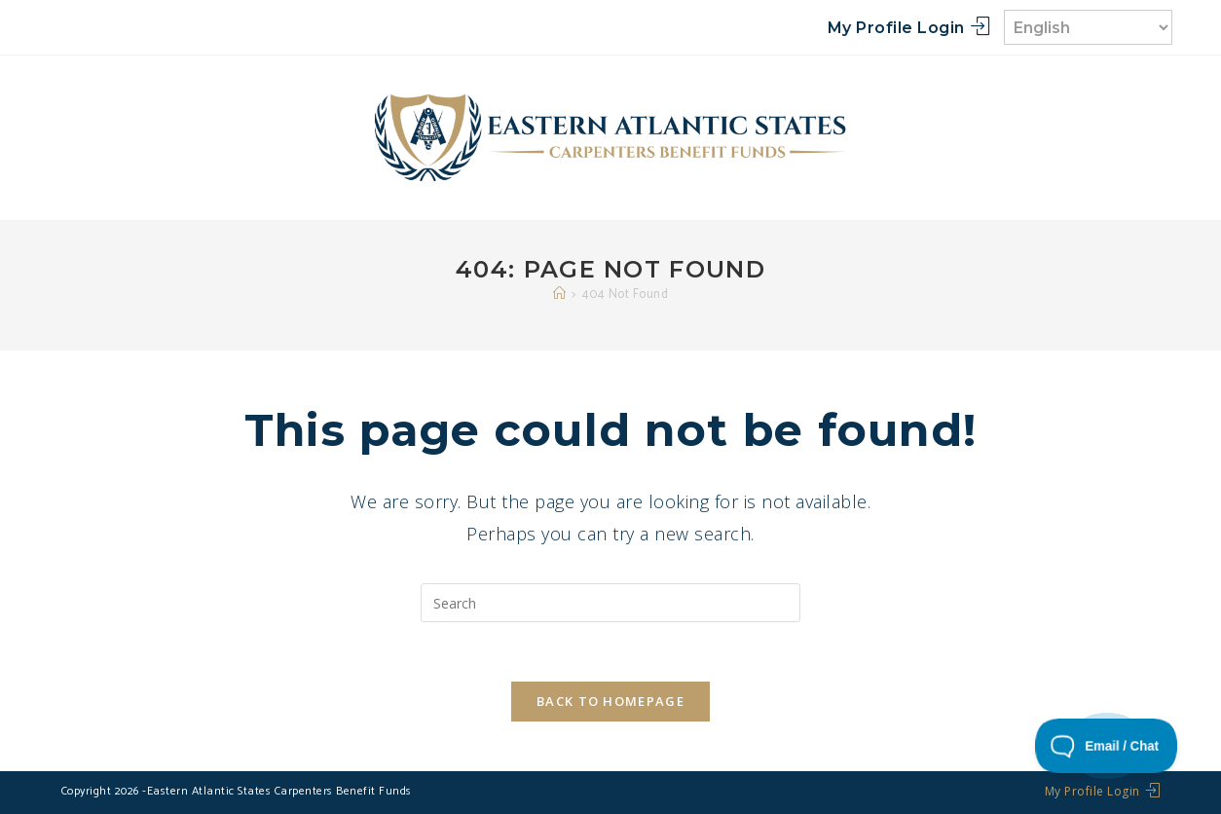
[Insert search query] (610, 602)
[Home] (560, 294)
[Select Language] (1088, 27)
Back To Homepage (610, 701)
